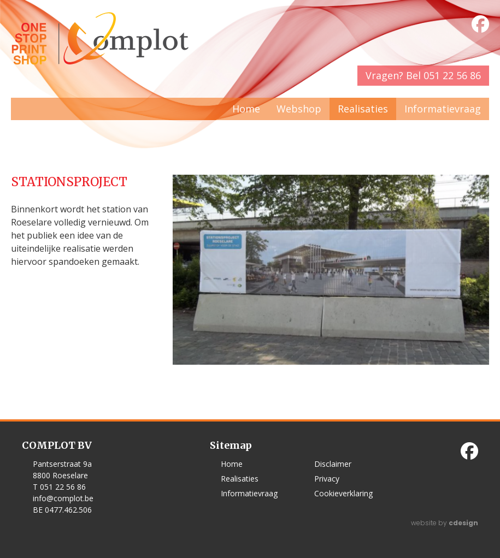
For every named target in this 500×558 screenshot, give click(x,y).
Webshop (299, 108)
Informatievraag (442, 108)
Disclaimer (332, 464)
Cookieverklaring (343, 493)
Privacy (326, 478)
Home (246, 108)
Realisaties (363, 108)
